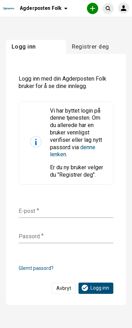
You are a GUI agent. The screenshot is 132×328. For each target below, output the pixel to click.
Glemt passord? (36, 268)
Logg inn (95, 288)
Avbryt (63, 288)
